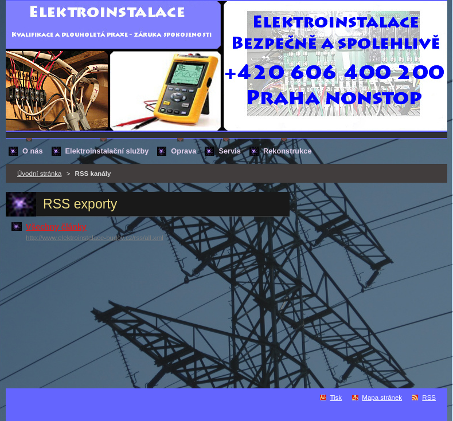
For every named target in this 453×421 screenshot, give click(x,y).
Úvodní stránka (39, 173)
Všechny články (56, 226)
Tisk (336, 397)
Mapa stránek (382, 397)
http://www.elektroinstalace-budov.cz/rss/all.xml (94, 237)
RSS (429, 397)
